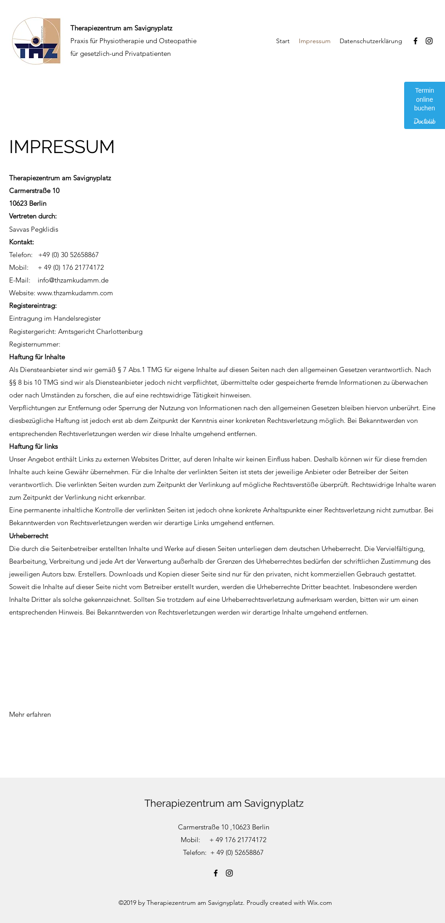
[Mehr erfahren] (30, 714)
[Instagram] (429, 40)
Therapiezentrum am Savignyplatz (224, 803)
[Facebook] (415, 40)
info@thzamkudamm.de (73, 280)
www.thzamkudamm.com (75, 292)
